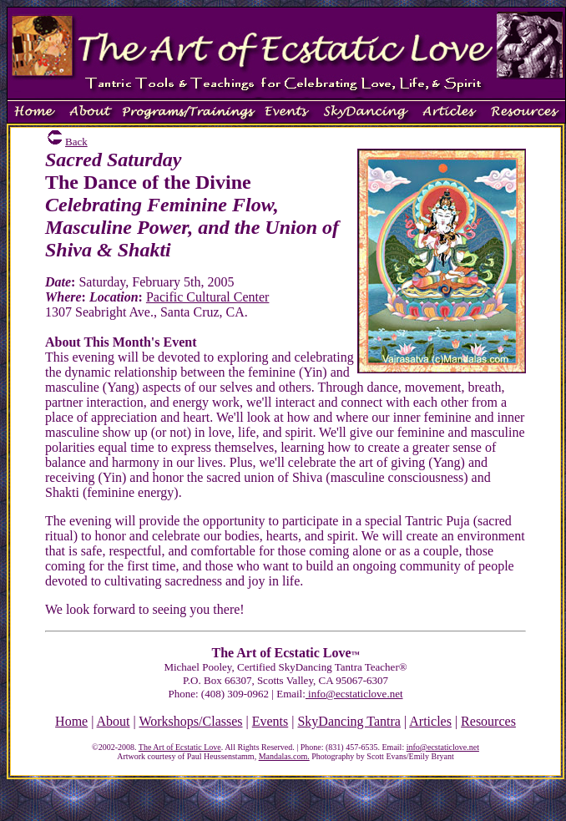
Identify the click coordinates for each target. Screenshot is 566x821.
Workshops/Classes (190, 721)
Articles (430, 721)
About (113, 721)
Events (270, 721)
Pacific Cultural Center (208, 297)
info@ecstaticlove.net (354, 693)
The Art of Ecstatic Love (180, 747)
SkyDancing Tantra (348, 721)
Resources (488, 721)
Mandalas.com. (284, 756)
